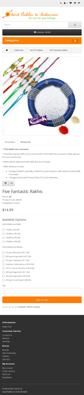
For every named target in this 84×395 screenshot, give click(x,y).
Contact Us (7, 335)
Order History (8, 371)
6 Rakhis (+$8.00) (11, 241)
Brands (5, 350)
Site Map (6, 341)
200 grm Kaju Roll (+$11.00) (16, 272)
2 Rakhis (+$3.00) (11, 233)
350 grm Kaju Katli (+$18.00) (16, 276)
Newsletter (7, 377)
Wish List (6, 374)
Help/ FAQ (6, 326)
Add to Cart (42, 299)
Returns (5, 338)
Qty (3, 285)
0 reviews (21, 307)
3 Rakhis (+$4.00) (11, 237)
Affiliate (5, 356)
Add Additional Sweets (12, 247)
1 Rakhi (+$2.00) (10, 229)
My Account (7, 368)
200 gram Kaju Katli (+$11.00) (16, 256)
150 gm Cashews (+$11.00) (15, 260)
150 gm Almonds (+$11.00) (15, 252)
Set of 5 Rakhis (36, 50)
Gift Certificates (9, 353)
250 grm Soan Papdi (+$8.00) (16, 280)
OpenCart (18, 388)
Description (10, 142)
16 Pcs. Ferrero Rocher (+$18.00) (18, 268)
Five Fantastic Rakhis (59, 50)
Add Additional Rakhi (11, 224)
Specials (6, 359)
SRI (10, 196)
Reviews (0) (25, 142)
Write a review (33, 307)
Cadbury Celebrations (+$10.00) (18, 264)
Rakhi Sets (19, 50)
